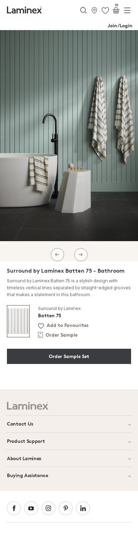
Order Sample (61, 335)
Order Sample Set (69, 356)
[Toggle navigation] (127, 11)
